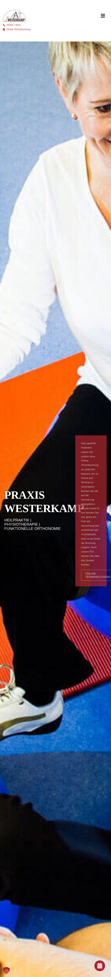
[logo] (14, 11)
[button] (6, 970)
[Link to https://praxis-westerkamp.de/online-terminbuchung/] (99, 965)
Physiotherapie (21, 524)
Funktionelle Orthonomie (32, 529)
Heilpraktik (16, 520)
